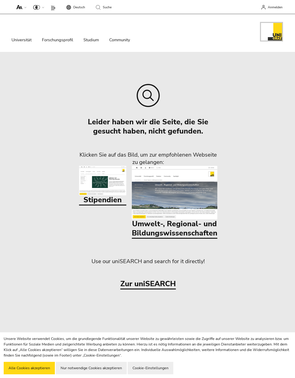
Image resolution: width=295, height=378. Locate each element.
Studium (91, 40)
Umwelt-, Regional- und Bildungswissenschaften (174, 202)
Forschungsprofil (57, 40)
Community (119, 40)
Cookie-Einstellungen (150, 368)
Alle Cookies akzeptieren (29, 368)
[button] (20, 7)
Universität (22, 40)
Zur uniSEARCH (148, 284)
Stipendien (102, 185)
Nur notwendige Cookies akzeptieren (91, 368)
